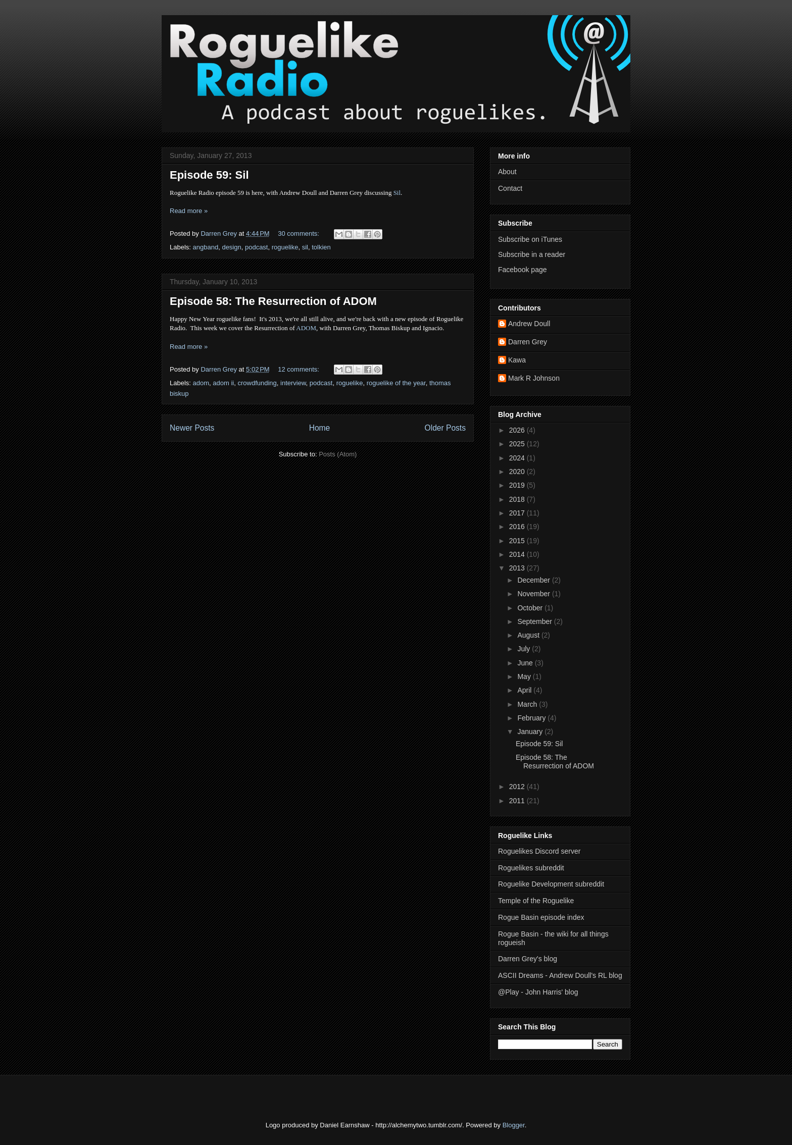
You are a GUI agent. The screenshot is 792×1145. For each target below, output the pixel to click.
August (529, 635)
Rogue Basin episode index (541, 917)
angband (206, 247)
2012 (518, 787)
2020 (518, 471)
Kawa (517, 360)
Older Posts (445, 428)
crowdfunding (256, 383)
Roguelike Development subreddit (551, 884)
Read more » (189, 211)
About (507, 172)
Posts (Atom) (338, 454)
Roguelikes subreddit (531, 868)
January (530, 731)
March (528, 704)
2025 (518, 444)
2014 (518, 554)
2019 (518, 485)
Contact (510, 188)
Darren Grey (527, 342)
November (534, 594)
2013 (518, 568)
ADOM (306, 328)
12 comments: (299, 369)
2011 (518, 801)
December (534, 580)
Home (319, 428)
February (532, 718)
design (231, 247)
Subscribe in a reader (531, 254)
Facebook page (522, 270)
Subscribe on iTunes (530, 239)
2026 (518, 430)
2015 (518, 541)
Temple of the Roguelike (536, 901)
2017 (518, 513)
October (530, 608)
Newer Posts (192, 428)
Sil (397, 192)
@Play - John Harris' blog (538, 992)
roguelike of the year (396, 383)
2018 (518, 499)
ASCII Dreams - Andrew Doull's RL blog (560, 975)
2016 (518, 527)
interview (293, 383)
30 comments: (299, 233)
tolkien (321, 247)
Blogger (514, 1125)
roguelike (285, 247)
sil (305, 247)
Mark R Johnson (534, 378)
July (524, 649)
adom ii (223, 383)
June (525, 663)
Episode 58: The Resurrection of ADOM (273, 301)
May (524, 676)
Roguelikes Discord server (539, 851)
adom (201, 383)
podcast (256, 247)
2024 (518, 458)
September (535, 621)
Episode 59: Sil (209, 175)
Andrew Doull (529, 324)
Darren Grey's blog (527, 959)
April (525, 690)
